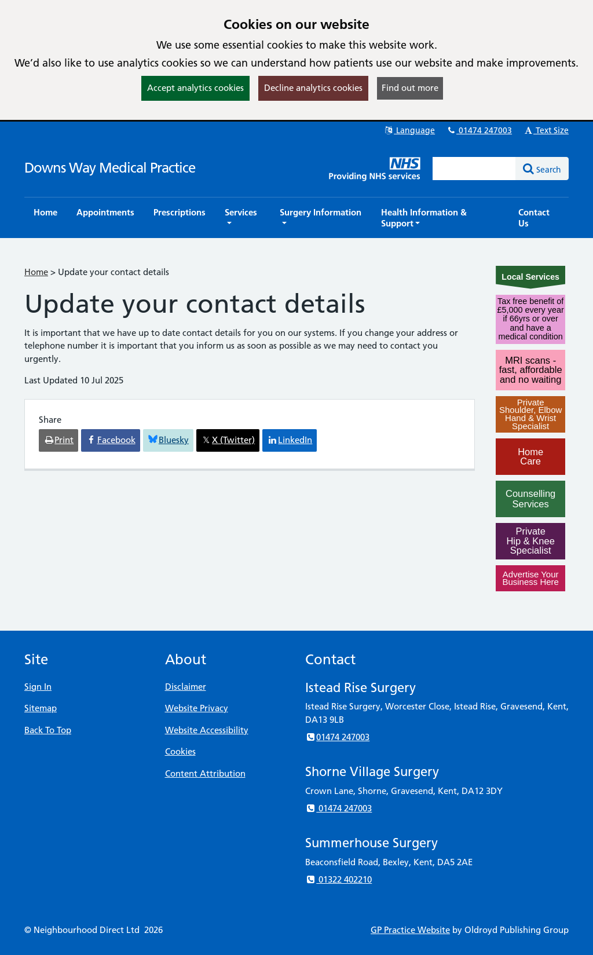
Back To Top (47, 730)
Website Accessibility (206, 730)
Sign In (38, 686)
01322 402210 (338, 879)
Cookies (180, 751)
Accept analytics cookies (195, 87)
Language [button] (409, 130)
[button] (242, 217)
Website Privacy (196, 707)
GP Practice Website (410, 929)
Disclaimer (185, 686)
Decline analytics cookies (313, 87)
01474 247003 (479, 130)
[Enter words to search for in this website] (474, 168)
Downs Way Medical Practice (109, 167)
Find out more (410, 87)
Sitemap (40, 707)
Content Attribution (205, 773)
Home (36, 271)
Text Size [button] (546, 130)
